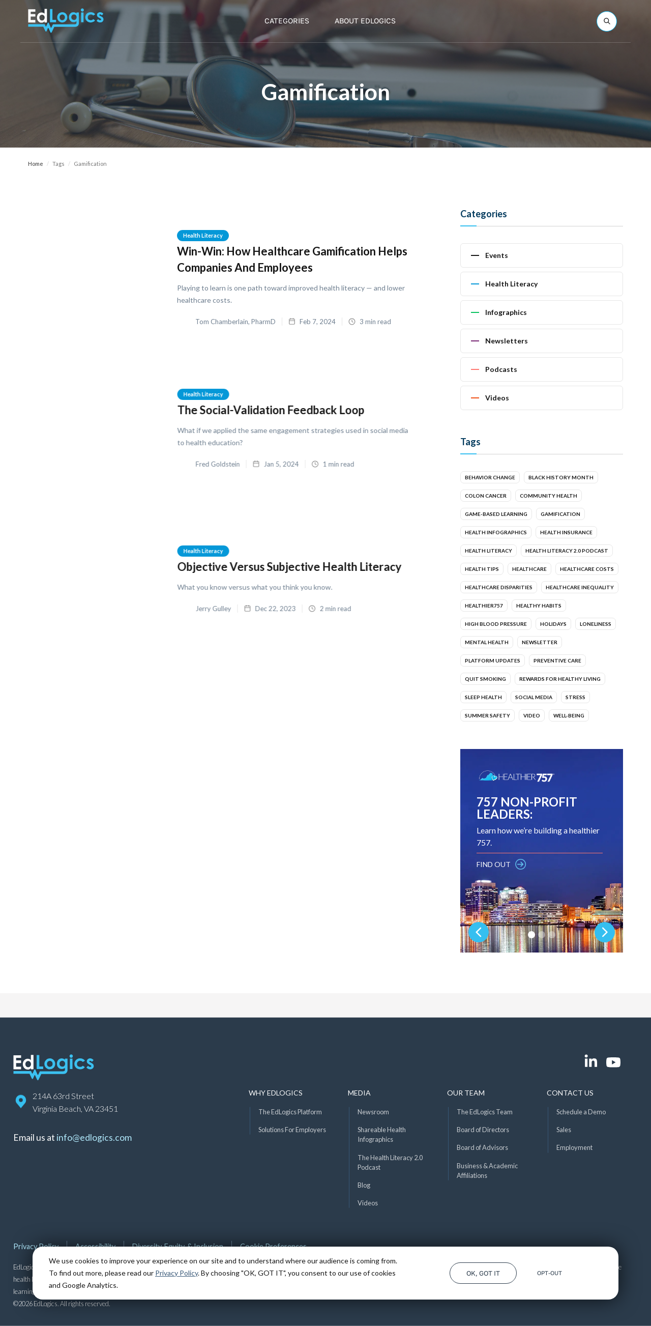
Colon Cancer (486, 496)
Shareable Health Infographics (382, 1134)
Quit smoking (485, 679)
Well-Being (568, 715)
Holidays (553, 624)
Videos (368, 1203)
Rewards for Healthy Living (560, 679)
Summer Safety (487, 715)
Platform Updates (492, 660)
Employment (574, 1147)
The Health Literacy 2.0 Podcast (390, 1162)
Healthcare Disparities (498, 587)
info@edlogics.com (94, 1137)
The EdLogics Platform (290, 1112)
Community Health (548, 496)
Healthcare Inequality (580, 587)
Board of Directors (483, 1130)
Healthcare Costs (587, 569)
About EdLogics (365, 20)
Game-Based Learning (496, 514)
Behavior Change (490, 477)
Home (35, 163)
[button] (286, 21)
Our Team (466, 1092)
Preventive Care (557, 660)
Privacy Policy (176, 1273)
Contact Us (570, 1092)
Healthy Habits (538, 605)
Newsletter (539, 642)
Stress (575, 697)
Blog (364, 1185)
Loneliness (595, 624)
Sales (563, 1130)
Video (531, 715)
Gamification (560, 514)
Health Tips (482, 569)
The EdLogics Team (485, 1112)
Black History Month (561, 477)
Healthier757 (484, 605)
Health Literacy (203, 235)
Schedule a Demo (581, 1112)
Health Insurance (566, 532)
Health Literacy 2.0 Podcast (566, 550)
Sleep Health (483, 697)
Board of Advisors (482, 1147)
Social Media (533, 697)
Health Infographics (496, 532)
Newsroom (373, 1112)
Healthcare (529, 569)
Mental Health (487, 642)
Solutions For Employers (292, 1130)
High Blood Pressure (496, 624)
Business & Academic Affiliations (487, 1170)
